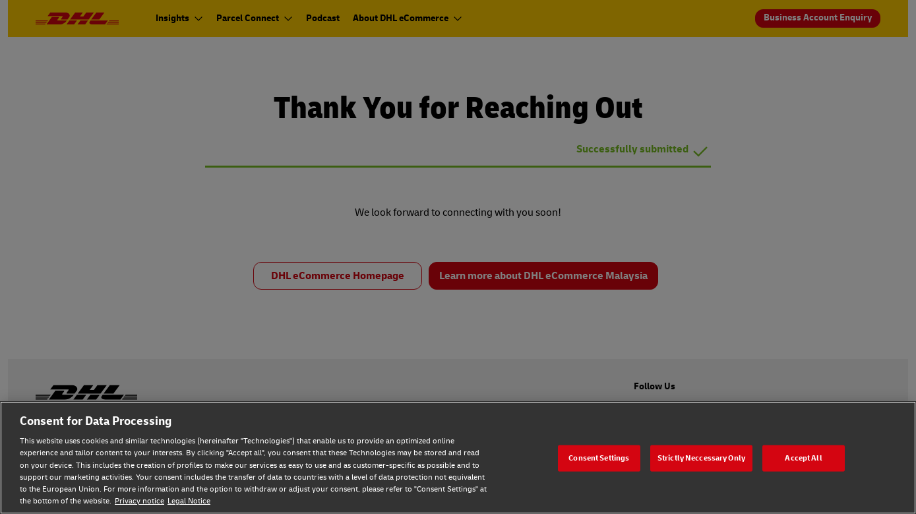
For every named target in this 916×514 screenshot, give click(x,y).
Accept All (803, 458)
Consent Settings (598, 458)
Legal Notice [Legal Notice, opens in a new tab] (189, 501)
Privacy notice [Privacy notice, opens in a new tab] (139, 501)
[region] (458, 457)
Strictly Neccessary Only (701, 458)
